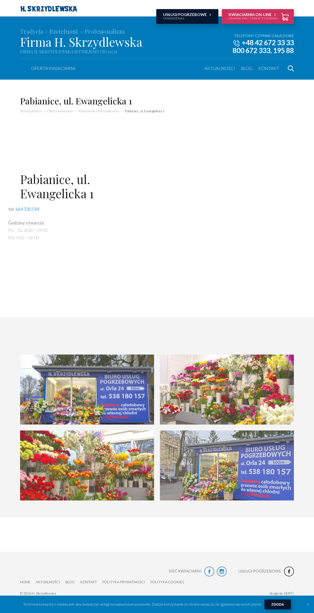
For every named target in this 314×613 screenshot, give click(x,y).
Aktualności (219, 68)
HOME (25, 582)
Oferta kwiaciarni (53, 68)
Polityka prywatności (123, 582)
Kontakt (268, 68)
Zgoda (277, 604)
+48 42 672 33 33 (268, 42)
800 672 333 (251, 50)
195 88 (283, 50)
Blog (246, 68)
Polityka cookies (167, 582)
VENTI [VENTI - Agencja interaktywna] (289, 593)
